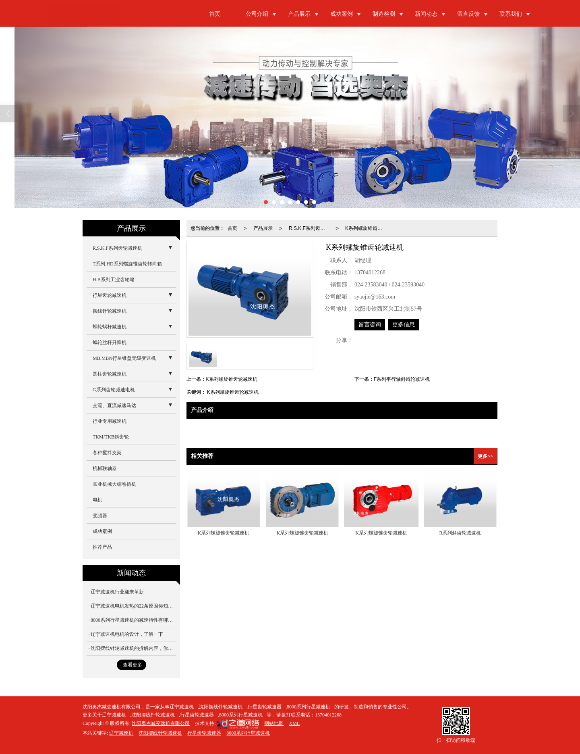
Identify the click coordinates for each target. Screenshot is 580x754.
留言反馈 (468, 14)
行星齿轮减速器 (265, 707)
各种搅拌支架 (107, 452)
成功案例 (341, 14)
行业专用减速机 (109, 421)
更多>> (485, 456)
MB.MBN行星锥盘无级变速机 (124, 358)
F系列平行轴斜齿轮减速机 (402, 379)
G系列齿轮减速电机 (114, 390)
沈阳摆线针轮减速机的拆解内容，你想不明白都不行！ (133, 648)
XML (294, 723)
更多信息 (403, 325)
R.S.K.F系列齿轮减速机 (310, 228)
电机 (97, 500)
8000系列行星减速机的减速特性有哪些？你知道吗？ (133, 620)
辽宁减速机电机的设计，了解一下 (127, 634)
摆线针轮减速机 (109, 311)
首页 (214, 14)
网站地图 (274, 723)
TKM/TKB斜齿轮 (111, 437)
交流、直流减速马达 (114, 405)
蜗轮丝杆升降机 (109, 342)
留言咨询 (369, 325)
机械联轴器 (105, 468)
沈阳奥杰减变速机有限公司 (161, 723)
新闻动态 (426, 14)
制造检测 (384, 14)
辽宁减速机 (182, 707)
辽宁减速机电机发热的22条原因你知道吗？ (133, 606)
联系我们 (510, 14)
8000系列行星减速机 (308, 707)
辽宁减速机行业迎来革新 (117, 592)
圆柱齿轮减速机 (109, 374)
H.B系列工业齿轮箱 (114, 279)
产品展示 (299, 14)
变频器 (100, 515)
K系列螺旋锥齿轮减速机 (367, 228)
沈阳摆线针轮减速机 (220, 707)
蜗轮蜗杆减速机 (109, 327)
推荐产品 (102, 547)
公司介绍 (257, 14)
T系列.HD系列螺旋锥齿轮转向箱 (127, 264)
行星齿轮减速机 (109, 295)
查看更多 (132, 665)
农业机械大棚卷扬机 (114, 484)
